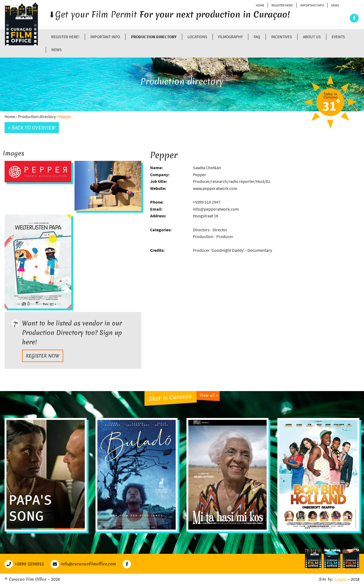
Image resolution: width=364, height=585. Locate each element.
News (335, 5)
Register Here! (282, 5)
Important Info (312, 5)
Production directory (153, 36)
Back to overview (32, 128)
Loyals (340, 579)
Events (338, 36)
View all (208, 395)
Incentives (281, 36)
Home (260, 5)
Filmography (230, 36)
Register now (42, 356)
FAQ (257, 36)
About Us (312, 36)
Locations (197, 36)
